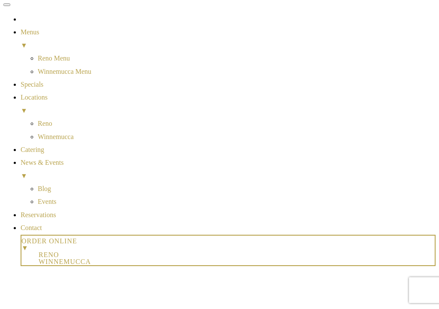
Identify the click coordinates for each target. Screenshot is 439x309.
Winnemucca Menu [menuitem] (64, 71)
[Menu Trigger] (6, 4)
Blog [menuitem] (44, 188)
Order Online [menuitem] (228, 244)
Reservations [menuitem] (38, 214)
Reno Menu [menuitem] (54, 58)
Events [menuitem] (47, 201)
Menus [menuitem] (228, 40)
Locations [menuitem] (228, 105)
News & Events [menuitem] (228, 170)
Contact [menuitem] (31, 227)
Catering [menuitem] (32, 149)
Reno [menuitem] (45, 123)
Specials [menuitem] (32, 84)
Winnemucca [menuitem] (56, 136)
